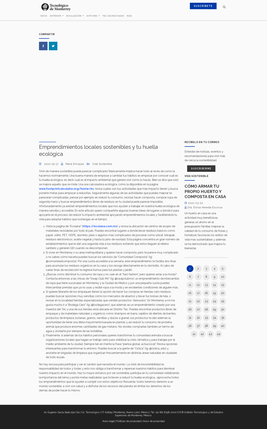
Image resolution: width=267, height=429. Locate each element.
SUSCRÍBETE (203, 6)
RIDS (129, 16)
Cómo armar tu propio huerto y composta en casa (205, 191)
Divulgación (74, 16)
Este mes (92, 16)
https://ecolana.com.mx (100, 226)
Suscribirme (201, 168)
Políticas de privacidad (128, 421)
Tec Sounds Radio (113, 16)
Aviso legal (109, 421)
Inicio (43, 16)
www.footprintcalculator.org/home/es (66, 188)
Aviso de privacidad (154, 421)
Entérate (56, 16)
